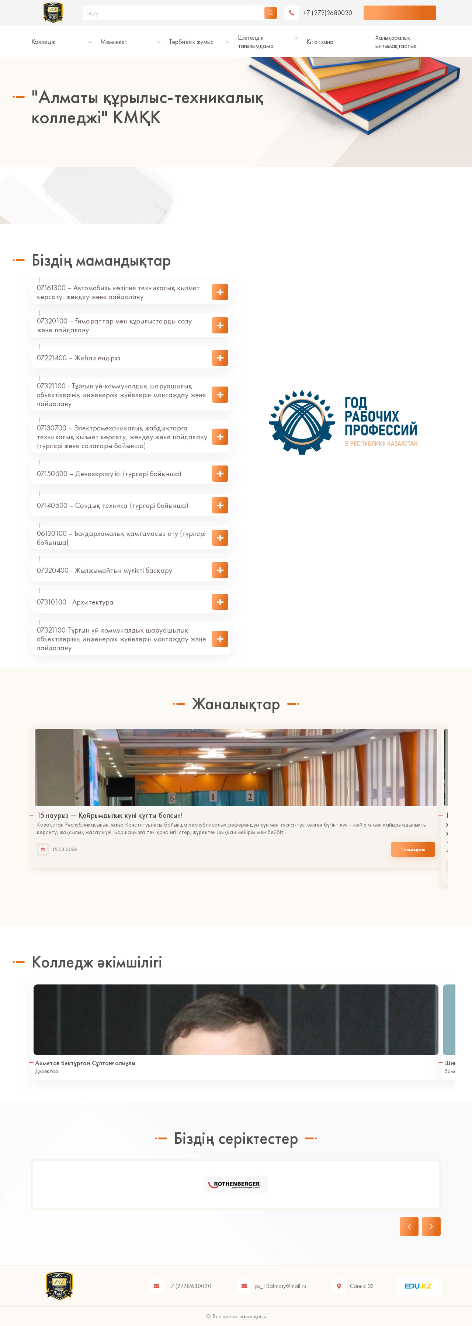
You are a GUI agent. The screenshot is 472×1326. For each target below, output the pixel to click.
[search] (270, 13)
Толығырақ (413, 850)
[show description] (220, 292)
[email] (271, 1286)
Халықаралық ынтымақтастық (396, 42)
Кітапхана (319, 42)
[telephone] (318, 13)
